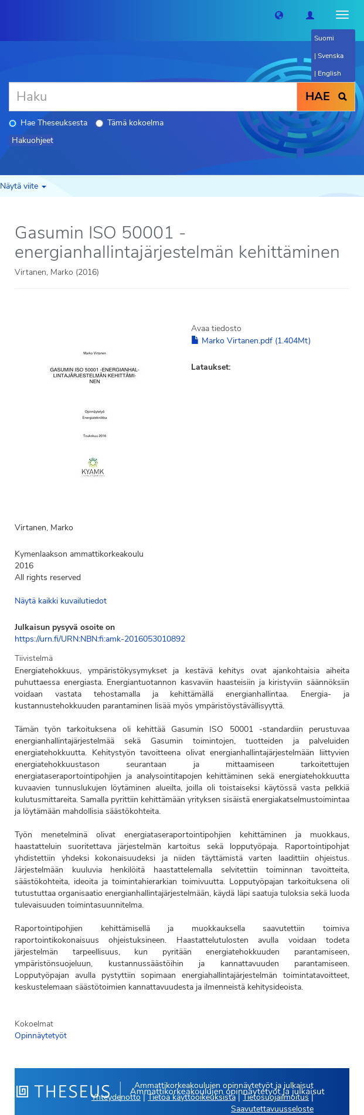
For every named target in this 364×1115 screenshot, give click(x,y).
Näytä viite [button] (23, 186)
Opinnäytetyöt (41, 1035)
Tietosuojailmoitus (276, 1097)
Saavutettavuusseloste (272, 1108)
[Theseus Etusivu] (9, 14)
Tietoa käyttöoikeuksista (192, 1097)
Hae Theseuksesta (48, 122)
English (329, 73)
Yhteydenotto (116, 1097)
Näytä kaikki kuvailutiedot (61, 600)
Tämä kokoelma (130, 122)
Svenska (330, 55)
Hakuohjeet (32, 140)
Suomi (324, 38)
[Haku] (153, 96)
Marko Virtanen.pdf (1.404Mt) (251, 340)
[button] (279, 15)
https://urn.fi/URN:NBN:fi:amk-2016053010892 (100, 639)
